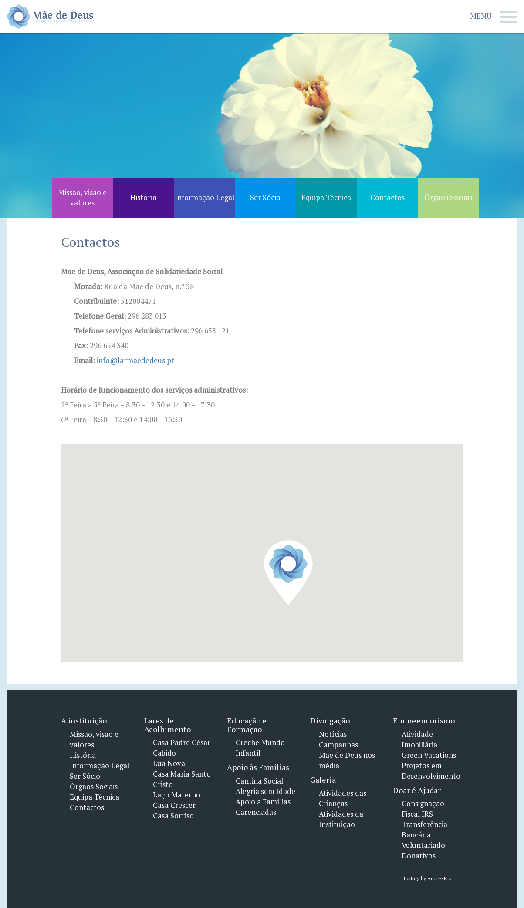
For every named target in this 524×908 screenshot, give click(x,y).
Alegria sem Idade (265, 791)
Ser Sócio (85, 776)
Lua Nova (169, 763)
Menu (493, 17)
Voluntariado (423, 845)
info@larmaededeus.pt (135, 360)
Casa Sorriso (173, 816)
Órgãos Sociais (94, 786)
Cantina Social (259, 781)
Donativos (419, 856)
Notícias (333, 734)
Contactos (87, 807)
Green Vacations (429, 755)
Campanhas (338, 745)
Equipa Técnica (94, 797)
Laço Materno (176, 795)
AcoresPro (438, 878)
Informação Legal (99, 765)
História (83, 755)
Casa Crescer (174, 805)
